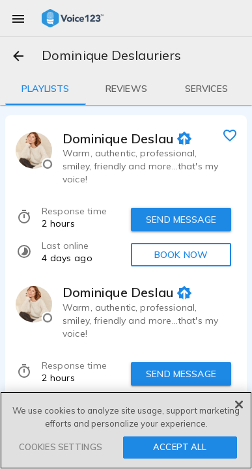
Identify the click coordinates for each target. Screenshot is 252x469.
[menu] (18, 18)
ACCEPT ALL (179, 447)
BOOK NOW (181, 255)
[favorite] (230, 135)
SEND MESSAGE (181, 219)
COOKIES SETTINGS (60, 447)
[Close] (238, 404)
